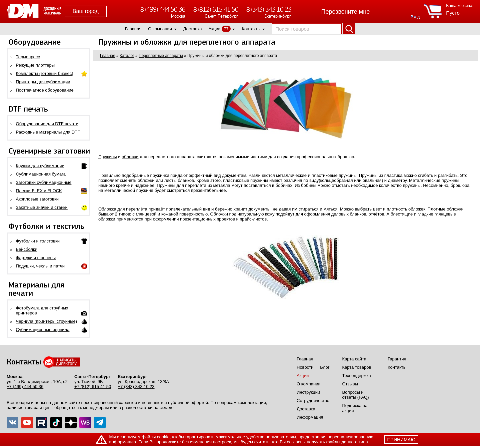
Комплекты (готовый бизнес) (44, 73)
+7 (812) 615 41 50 (92, 386)
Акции (214, 28)
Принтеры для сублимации (43, 81)
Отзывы (350, 383)
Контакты (251, 28)
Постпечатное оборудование (45, 90)
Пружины (107, 156)
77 (226, 28)
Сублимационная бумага (41, 174)
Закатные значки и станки (42, 207)
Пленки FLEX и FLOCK (39, 190)
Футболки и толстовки (38, 240)
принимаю (401, 439)
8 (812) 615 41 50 (215, 9)
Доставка (192, 28)
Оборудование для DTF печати (47, 123)
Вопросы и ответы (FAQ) (355, 395)
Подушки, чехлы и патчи (40, 265)
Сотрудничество (313, 400)
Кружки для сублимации (40, 165)
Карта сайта (354, 358)
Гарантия (397, 358)
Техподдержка (356, 375)
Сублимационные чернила (43, 329)
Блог (324, 367)
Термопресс (28, 56)
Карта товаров (356, 367)
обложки (130, 156)
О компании (160, 28)
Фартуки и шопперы (36, 257)
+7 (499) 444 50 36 (25, 386)
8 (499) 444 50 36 (162, 9)
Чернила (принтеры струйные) (46, 321)
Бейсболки (26, 249)
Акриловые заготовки (37, 199)
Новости (305, 367)
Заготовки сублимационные (44, 182)
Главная (133, 28)
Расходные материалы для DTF (48, 132)
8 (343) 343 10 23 (268, 9)
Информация (310, 417)
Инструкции (308, 392)
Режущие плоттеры (35, 65)
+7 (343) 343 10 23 (136, 386)
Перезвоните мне (345, 11)
